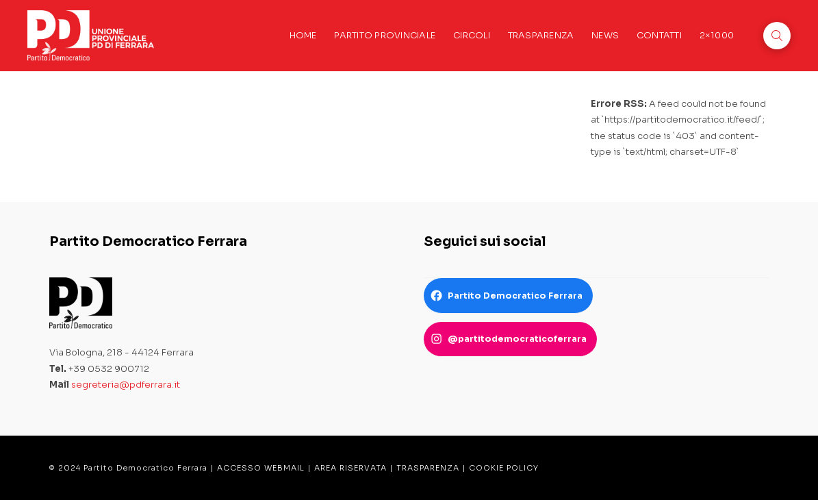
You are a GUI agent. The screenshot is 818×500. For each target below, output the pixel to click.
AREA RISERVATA (350, 468)
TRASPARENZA (427, 468)
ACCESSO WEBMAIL (261, 468)
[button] (777, 35)
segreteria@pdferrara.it (125, 384)
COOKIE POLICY (504, 468)
